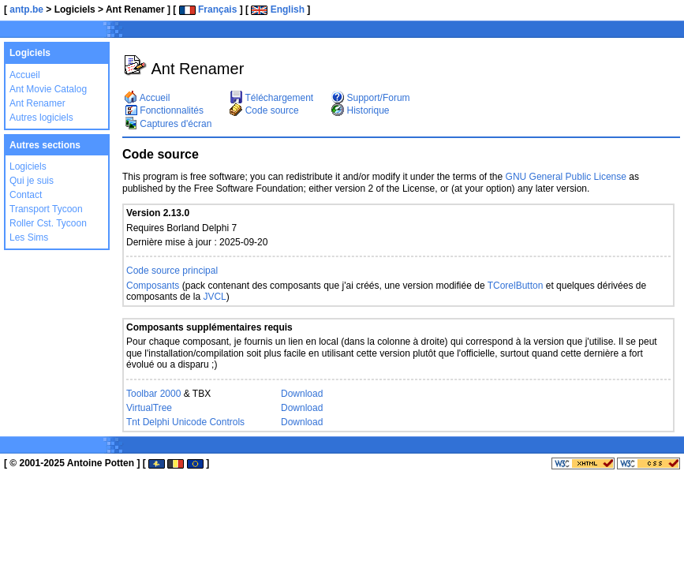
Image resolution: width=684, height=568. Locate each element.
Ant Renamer (37, 103)
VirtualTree (149, 407)
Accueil (24, 74)
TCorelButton (516, 285)
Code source (264, 110)
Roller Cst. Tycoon (48, 223)
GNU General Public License (566, 176)
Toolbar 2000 (153, 393)
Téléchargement (271, 97)
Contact (25, 194)
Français (208, 9)
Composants (152, 285)
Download (302, 393)
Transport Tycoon (46, 209)
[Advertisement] (491, 31)
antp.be (26, 9)
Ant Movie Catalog (48, 89)
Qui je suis (31, 180)
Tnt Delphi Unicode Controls (185, 422)
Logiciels (28, 166)
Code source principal (172, 270)
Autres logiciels (41, 117)
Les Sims (28, 237)
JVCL (214, 296)
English (278, 9)
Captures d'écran (168, 123)
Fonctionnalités (164, 110)
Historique (360, 110)
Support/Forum (370, 97)
